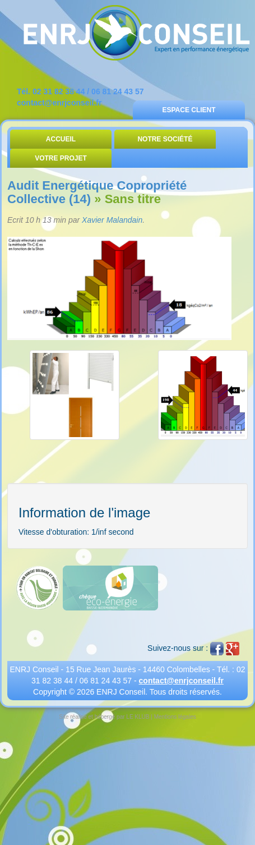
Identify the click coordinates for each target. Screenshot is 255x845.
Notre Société (164, 139)
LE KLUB (137, 717)
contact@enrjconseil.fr (59, 102)
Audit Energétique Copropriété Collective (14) (97, 192)
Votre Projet (61, 158)
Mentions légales (175, 717)
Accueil (61, 139)
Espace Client (188, 110)
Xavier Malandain (112, 219)
